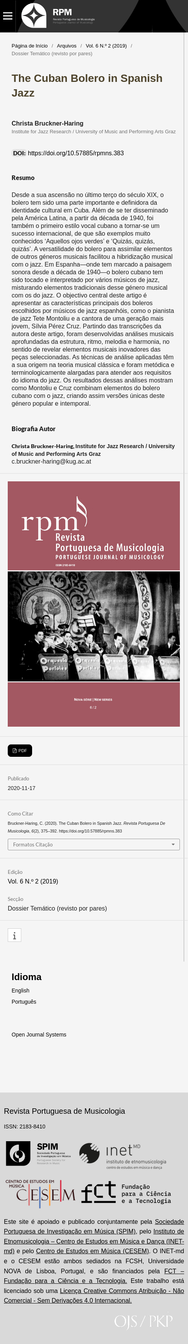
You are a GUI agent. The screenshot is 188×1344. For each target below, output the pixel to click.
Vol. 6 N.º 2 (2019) (106, 46)
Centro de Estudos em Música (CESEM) (92, 1251)
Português (24, 1002)
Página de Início (30, 46)
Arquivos (67, 46)
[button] (14, 935)
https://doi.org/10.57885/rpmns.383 (76, 153)
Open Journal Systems (39, 1034)
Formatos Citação (33, 844)
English (20, 990)
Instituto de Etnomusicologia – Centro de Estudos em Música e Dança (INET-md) (94, 1241)
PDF (22, 750)
